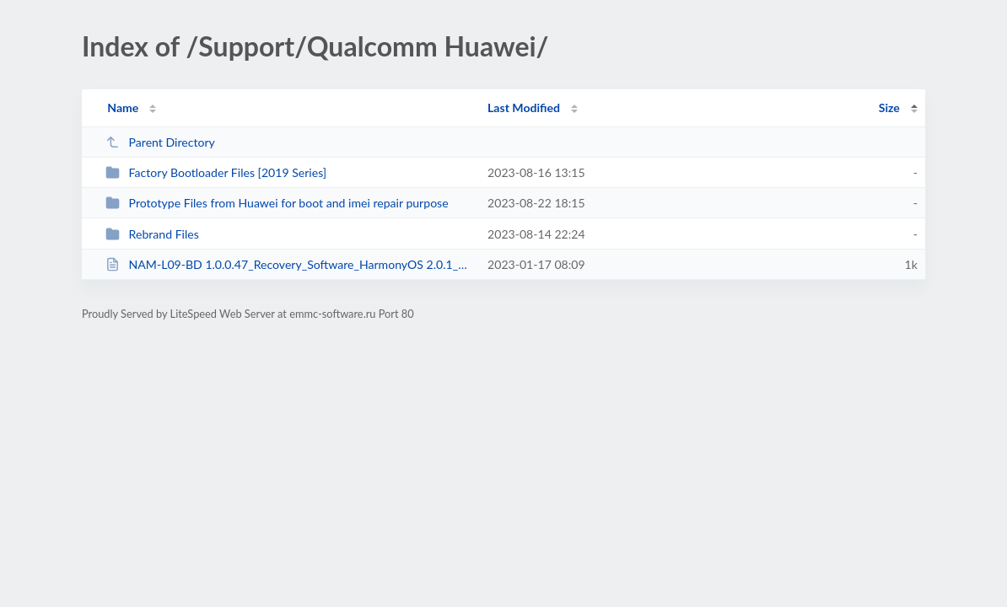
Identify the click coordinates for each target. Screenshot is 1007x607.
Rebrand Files (152, 234)
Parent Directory (160, 142)
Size (889, 107)
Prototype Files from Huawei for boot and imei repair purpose (277, 203)
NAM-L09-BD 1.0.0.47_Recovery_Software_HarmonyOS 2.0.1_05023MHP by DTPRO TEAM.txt (288, 264)
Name (122, 107)
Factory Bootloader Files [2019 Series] (215, 172)
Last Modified (523, 107)
